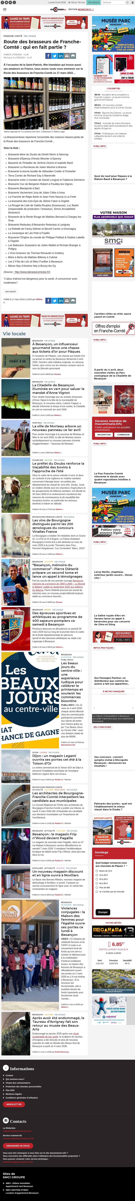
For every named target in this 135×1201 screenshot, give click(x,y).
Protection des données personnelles (23, 1086)
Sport (47, 610)
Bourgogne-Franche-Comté (47, 517)
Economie (66, 657)
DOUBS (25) (37, 460)
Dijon (35, 752)
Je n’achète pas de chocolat (111, 892)
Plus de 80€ (104, 887)
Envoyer (103, 912)
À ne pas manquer (113, 691)
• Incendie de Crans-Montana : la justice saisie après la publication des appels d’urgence (113, 126)
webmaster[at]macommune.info (18, 1162)
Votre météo (114, 923)
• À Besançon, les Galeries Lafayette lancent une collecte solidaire (110, 136)
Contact (9, 1075)
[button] (127, 2)
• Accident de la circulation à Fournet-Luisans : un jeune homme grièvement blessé (111, 97)
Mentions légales (14, 1094)
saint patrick (10, 291)
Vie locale (30, 36)
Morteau (37, 423)
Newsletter (13, 1104)
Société (60, 868)
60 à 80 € (103, 883)
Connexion (123, 434)
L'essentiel (113, 88)
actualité (37, 790)
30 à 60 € (103, 879)
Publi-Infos (67, 660)
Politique (60, 790)
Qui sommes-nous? (15, 1079)
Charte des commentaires (18, 1083)
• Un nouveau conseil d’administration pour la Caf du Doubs (113, 106)
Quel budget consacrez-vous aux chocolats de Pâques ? (111, 864)
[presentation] (94, 707)
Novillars (37, 868)
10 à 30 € (103, 875)
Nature (48, 460)
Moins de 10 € (105, 871)
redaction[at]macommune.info (17, 1131)
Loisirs (43, 752)
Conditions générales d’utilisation (22, 1098)
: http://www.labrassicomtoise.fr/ (31, 272)
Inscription (104, 434)
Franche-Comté (13, 36)
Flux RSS (10, 1090)
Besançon (37, 341)
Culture (48, 562)
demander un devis (18, 1146)
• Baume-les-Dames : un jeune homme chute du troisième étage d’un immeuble (112, 115)
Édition (73, 9)
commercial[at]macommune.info (18, 1138)
